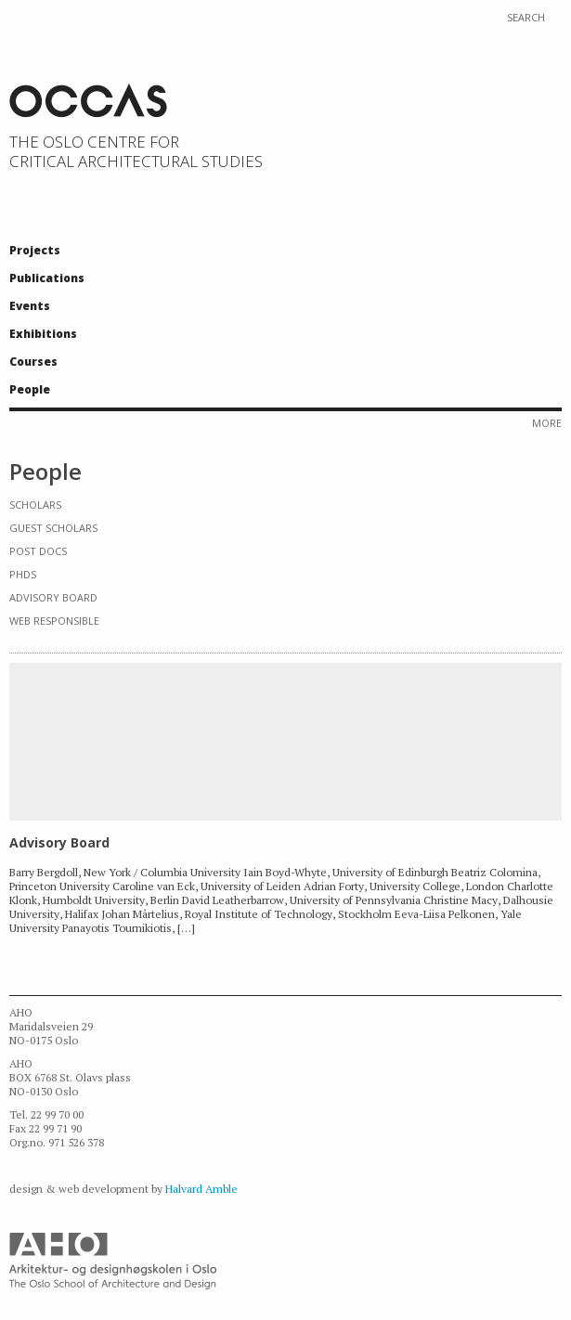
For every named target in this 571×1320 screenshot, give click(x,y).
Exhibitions (43, 334)
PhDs (22, 574)
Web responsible (54, 621)
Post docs (38, 551)
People (29, 389)
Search (526, 17)
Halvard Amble (201, 1189)
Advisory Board (53, 597)
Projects (34, 250)
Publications (46, 278)
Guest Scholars (53, 528)
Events (29, 306)
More (547, 423)
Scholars (35, 504)
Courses (33, 361)
